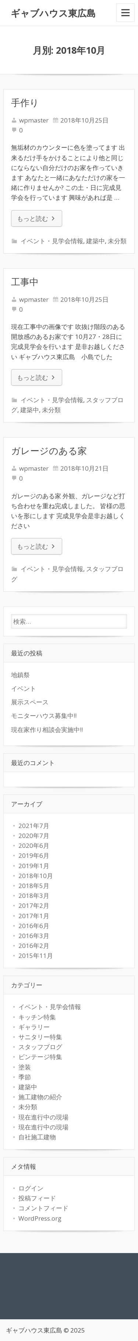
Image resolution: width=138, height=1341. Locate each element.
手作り (25, 102)
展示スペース (30, 702)
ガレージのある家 (49, 450)
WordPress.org (39, 1218)
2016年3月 (33, 935)
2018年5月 (33, 885)
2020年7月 (33, 835)
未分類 (117, 241)
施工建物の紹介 (40, 1097)
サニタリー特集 (40, 1037)
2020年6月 (33, 845)
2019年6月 (33, 855)
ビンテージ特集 (40, 1056)
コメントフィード (43, 1208)
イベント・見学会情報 (52, 241)
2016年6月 (33, 925)
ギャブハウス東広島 (53, 13)
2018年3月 (33, 895)
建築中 (95, 241)
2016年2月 (33, 945)
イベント (23, 688)
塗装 (24, 1067)
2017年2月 (33, 905)
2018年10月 (35, 875)
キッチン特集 (37, 1017)
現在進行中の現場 (43, 1117)
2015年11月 (35, 955)
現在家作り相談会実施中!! (47, 729)
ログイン (30, 1188)
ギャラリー (34, 1027)
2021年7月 (33, 825)
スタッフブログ (40, 1047)
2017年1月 (33, 916)
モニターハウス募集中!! (44, 715)
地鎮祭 (20, 674)
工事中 (25, 281)
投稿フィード (37, 1198)
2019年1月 (33, 865)
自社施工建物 (37, 1137)
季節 (24, 1077)
